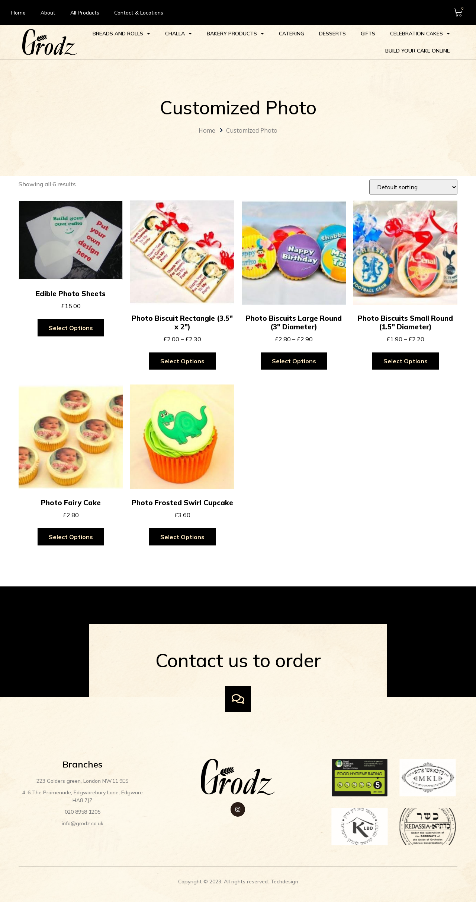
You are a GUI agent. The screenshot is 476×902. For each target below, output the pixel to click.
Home (18, 12)
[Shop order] (413, 187)
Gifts (368, 33)
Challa (178, 33)
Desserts (332, 33)
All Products (84, 12)
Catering (291, 33)
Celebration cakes (420, 33)
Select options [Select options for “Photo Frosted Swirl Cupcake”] (182, 537)
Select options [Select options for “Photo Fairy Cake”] (71, 537)
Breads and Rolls (121, 33)
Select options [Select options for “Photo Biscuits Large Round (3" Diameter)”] (294, 361)
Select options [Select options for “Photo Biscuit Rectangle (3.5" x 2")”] (182, 361)
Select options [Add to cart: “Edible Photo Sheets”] (71, 328)
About (48, 12)
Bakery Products (235, 33)
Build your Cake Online (417, 50)
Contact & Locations (138, 12)
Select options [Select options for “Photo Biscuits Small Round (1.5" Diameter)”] (405, 361)
